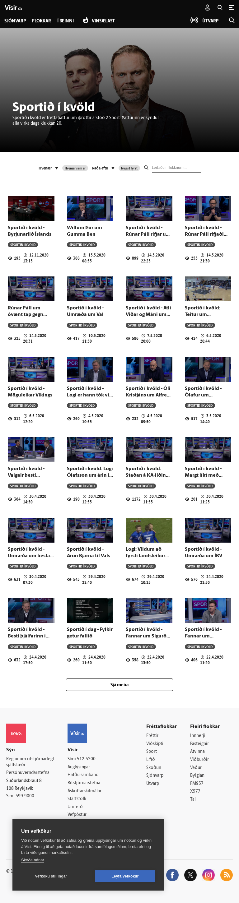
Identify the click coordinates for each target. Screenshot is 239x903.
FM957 (197, 783)
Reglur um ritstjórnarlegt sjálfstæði (30, 762)
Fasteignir (199, 744)
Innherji (197, 736)
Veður (196, 768)
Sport (151, 751)
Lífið (150, 759)
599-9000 (25, 796)
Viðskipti (154, 744)
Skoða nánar (32, 860)
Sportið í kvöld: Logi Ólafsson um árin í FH (90, 475)
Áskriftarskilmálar (84, 791)
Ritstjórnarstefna (84, 783)
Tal (193, 799)
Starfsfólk (77, 799)
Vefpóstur (77, 815)
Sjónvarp (154, 775)
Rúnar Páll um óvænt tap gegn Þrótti (25, 315)
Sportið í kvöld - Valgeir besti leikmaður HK (26, 475)
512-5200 (86, 759)
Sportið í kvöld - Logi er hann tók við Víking (89, 395)
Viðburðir (199, 759)
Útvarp (152, 783)
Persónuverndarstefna (27, 773)
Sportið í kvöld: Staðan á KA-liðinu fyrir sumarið (147, 475)
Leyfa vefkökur (125, 876)
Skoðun (153, 768)
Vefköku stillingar (51, 876)
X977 (195, 791)
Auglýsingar (79, 767)
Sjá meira (119, 685)
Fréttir (152, 736)
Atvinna (197, 751)
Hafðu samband (83, 775)
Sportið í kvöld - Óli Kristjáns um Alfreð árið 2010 (148, 395)
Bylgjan (197, 775)
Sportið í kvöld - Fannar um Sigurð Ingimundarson (146, 636)
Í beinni (65, 21)
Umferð (75, 807)
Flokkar (41, 21)
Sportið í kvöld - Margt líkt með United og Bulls (203, 475)
